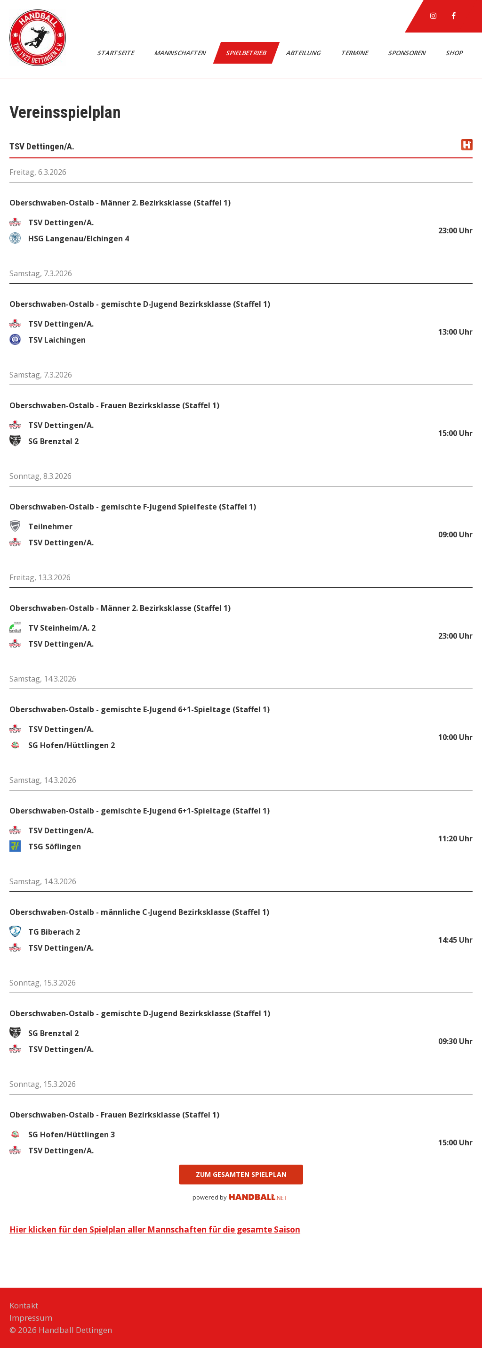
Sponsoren (407, 53)
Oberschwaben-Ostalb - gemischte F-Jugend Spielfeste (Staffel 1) (132, 506)
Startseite (116, 53)
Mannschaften (180, 53)
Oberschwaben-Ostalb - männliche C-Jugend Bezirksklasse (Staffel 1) (139, 912)
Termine (355, 53)
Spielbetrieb (246, 53)
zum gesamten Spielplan (241, 1174)
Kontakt (23, 1305)
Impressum (30, 1317)
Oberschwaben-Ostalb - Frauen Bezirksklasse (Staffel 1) (114, 405)
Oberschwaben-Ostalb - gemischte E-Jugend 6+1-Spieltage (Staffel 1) (139, 709)
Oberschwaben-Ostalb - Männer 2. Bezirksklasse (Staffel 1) (120, 202)
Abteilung (304, 53)
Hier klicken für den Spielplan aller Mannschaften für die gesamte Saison (154, 1229)
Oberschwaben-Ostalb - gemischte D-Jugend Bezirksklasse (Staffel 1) (139, 304)
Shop (455, 53)
